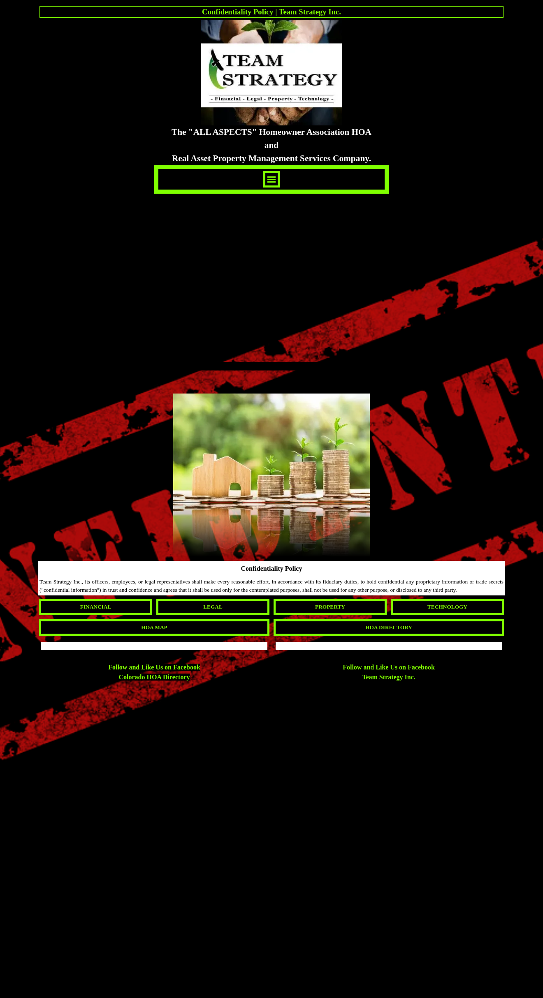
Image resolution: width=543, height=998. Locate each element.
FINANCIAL (95, 607)
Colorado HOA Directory (154, 677)
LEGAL (213, 607)
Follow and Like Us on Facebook (154, 667)
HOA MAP (154, 627)
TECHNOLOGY (447, 607)
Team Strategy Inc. (388, 677)
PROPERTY (330, 607)
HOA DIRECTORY (388, 627)
